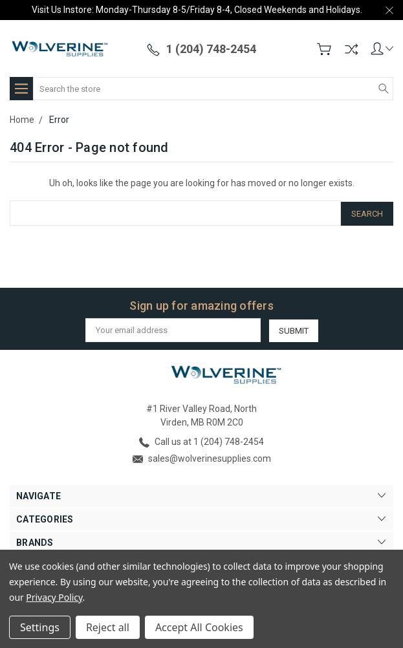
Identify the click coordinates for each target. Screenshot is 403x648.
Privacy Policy (54, 597)
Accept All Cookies (199, 627)
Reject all (107, 627)
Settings (40, 627)
